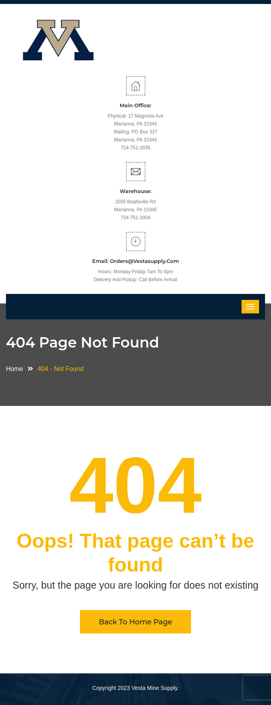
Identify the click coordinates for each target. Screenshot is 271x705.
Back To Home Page (135, 622)
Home (16, 368)
